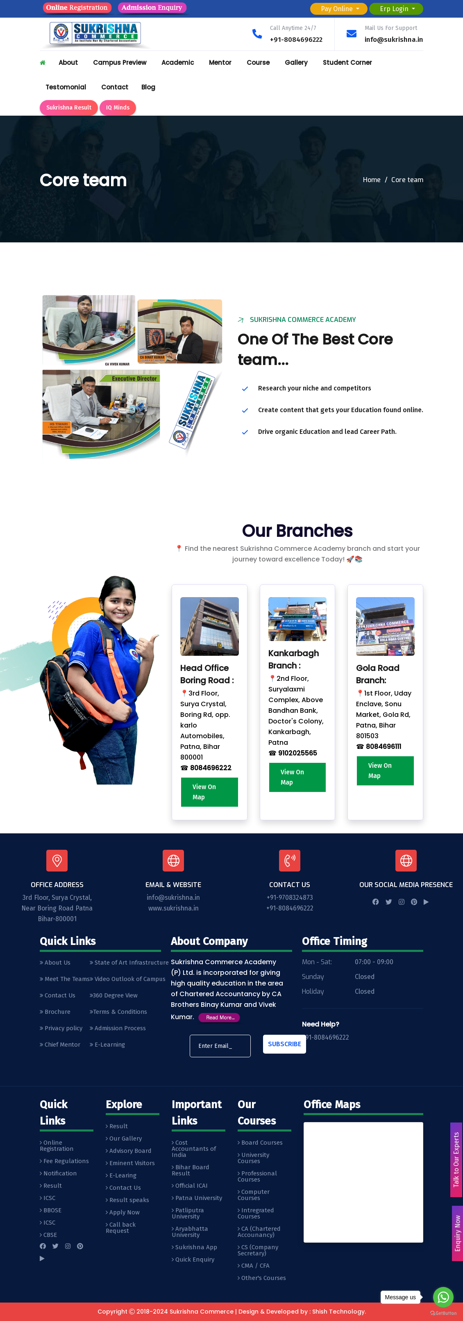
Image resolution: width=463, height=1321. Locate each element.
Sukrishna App (194, 1247)
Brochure (56, 1014)
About (68, 62)
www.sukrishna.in (173, 909)
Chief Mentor (61, 1047)
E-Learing (121, 1176)
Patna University (197, 1198)
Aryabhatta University (190, 1232)
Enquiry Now (457, 1234)
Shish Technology (338, 1312)
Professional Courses (257, 1177)
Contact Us (58, 997)
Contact (114, 87)
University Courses (253, 1158)
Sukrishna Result (68, 107)
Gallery (296, 62)
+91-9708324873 (289, 898)
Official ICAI (190, 1186)
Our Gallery (124, 1139)
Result (51, 1186)
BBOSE (50, 1210)
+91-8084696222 (295, 39)
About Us (56, 963)
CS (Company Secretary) (258, 1250)
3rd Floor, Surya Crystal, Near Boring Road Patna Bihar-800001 (57, 908)
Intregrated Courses (256, 1214)
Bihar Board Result (190, 1170)
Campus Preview (119, 62)
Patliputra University (188, 1214)
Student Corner (347, 62)
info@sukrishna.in (394, 39)
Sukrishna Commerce (202, 1312)
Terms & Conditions (120, 1014)
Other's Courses (262, 1278)
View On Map (205, 792)
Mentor (220, 62)
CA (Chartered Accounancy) (259, 1232)
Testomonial (65, 87)
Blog (148, 87)
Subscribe (284, 1044)
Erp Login (395, 9)
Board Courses (260, 1143)
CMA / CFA (254, 1266)
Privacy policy (61, 1030)
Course (258, 62)
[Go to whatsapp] (443, 1297)
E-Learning (109, 1047)
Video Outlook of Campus (129, 980)
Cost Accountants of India (194, 1149)
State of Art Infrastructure (131, 963)
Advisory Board (129, 1151)
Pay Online (337, 9)
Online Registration (57, 1146)
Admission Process (119, 1030)
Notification (58, 1173)
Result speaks (127, 1200)
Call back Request (121, 1228)
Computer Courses (254, 1195)
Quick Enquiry (193, 1260)
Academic (177, 62)
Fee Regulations (64, 1161)
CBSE (48, 1235)
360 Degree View (115, 997)
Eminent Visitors (130, 1163)
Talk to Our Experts (455, 1160)
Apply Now (123, 1212)
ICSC (47, 1198)
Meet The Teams (65, 980)
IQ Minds (117, 107)
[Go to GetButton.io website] (443, 1312)
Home (372, 180)
